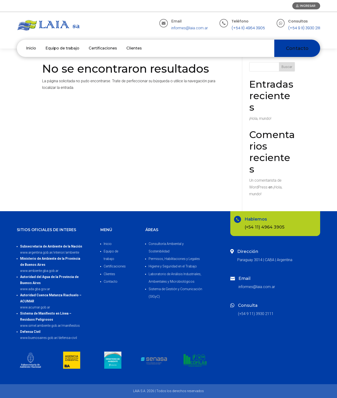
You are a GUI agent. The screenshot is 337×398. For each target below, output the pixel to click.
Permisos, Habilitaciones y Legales (174, 259)
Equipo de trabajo (62, 48)
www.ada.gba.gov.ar (35, 289)
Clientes (134, 48)
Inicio (31, 48)
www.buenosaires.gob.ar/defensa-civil (48, 338)
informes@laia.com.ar (189, 28)
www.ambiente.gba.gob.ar (39, 271)
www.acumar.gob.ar (35, 307)
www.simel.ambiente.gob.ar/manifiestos (50, 325)
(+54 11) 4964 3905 (248, 28)
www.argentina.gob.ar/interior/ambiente (49, 252)
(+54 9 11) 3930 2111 (304, 28)
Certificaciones (103, 48)
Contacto (297, 48)
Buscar (287, 67)
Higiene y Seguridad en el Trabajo (173, 266)
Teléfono (240, 21)
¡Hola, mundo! (260, 118)
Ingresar (307, 6)
